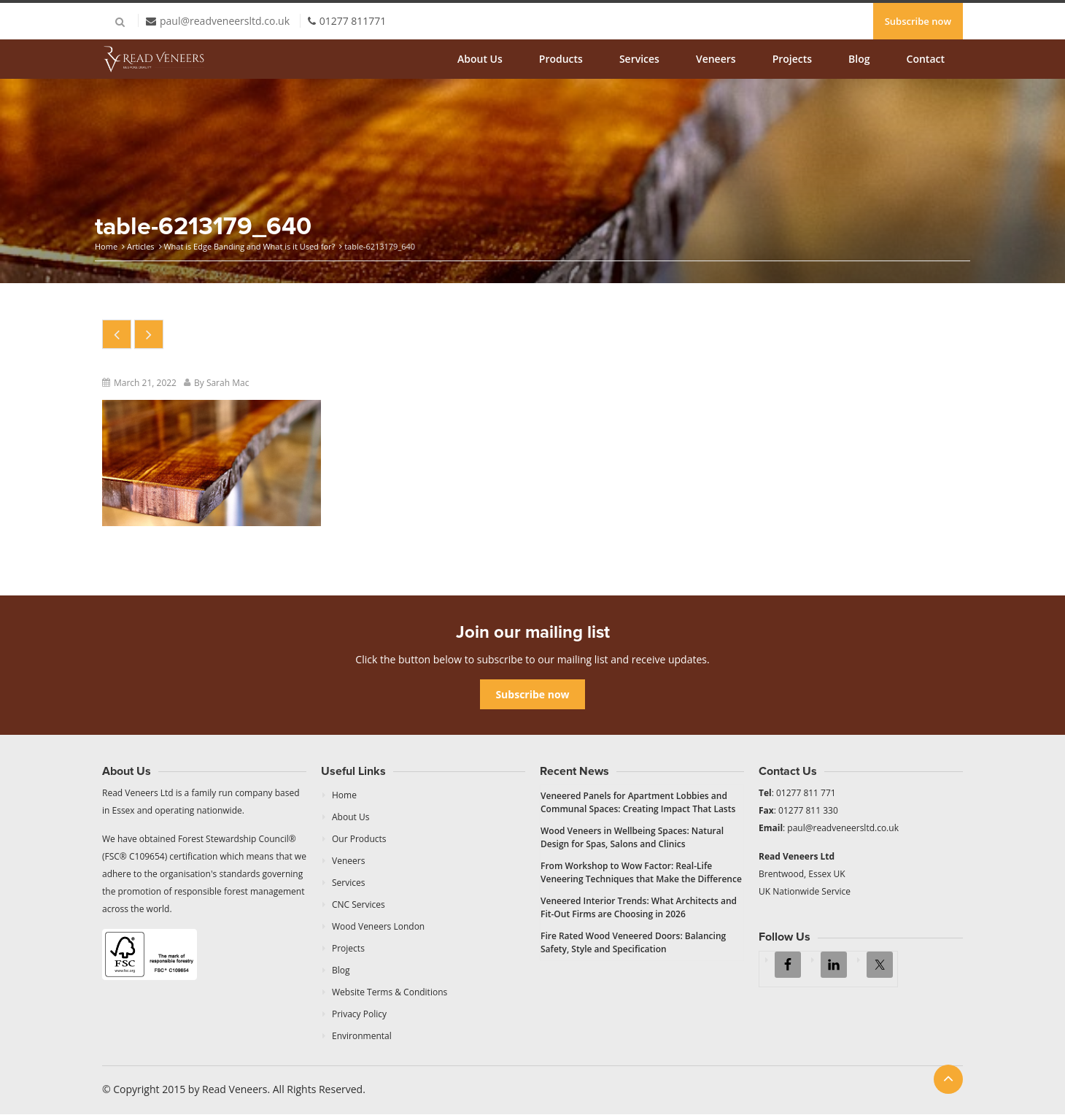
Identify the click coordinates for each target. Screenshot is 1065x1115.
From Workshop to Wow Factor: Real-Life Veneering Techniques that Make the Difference (641, 872)
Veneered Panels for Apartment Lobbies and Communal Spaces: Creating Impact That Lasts (638, 802)
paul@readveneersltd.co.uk (225, 21)
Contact (926, 59)
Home (106, 246)
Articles (141, 246)
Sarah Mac (227, 383)
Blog (859, 59)
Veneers (716, 59)
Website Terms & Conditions (389, 992)
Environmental (362, 1036)
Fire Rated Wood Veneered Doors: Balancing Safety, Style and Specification (633, 942)
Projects (792, 59)
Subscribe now (918, 21)
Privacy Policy (359, 1014)
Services (639, 59)
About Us (480, 59)
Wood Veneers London (378, 926)
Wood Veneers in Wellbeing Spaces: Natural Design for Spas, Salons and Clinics (632, 837)
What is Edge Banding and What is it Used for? (249, 246)
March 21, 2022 (145, 383)
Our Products (359, 839)
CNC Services (358, 904)
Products (561, 59)
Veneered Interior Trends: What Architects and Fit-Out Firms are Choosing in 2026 (639, 907)
